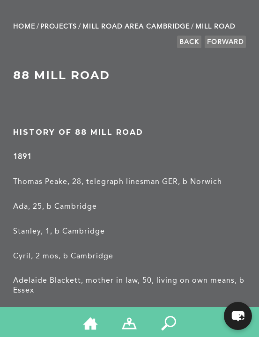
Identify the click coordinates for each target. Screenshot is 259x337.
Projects (58, 26)
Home (24, 26)
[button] (238, 316)
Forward (225, 42)
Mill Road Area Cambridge (136, 26)
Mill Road (215, 26)
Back (189, 42)
